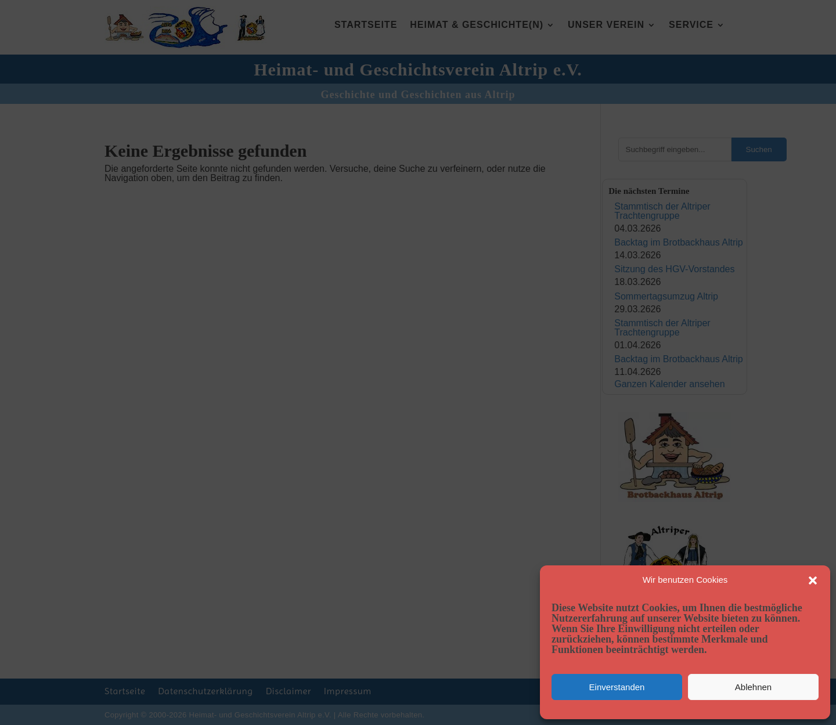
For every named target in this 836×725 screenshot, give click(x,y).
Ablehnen (753, 687)
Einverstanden (617, 687)
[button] (813, 580)
